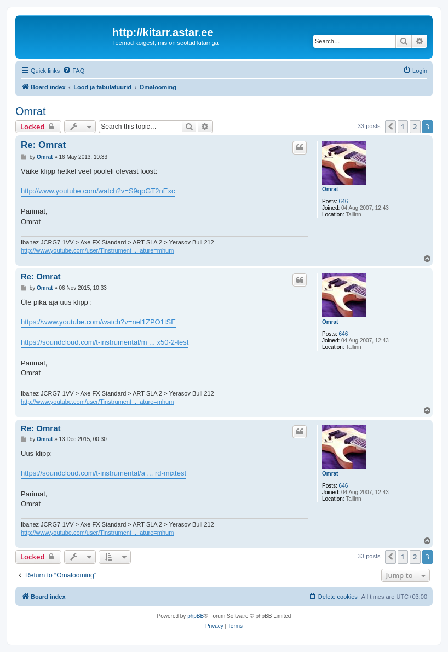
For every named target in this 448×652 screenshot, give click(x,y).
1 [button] (403, 126)
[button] (390, 126)
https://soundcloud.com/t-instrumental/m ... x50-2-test (104, 342)
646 (343, 201)
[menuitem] (73, 70)
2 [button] (415, 126)
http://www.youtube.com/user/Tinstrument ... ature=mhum (97, 250)
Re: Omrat (43, 145)
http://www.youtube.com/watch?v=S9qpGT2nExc (98, 191)
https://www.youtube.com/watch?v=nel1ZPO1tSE (98, 322)
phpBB (195, 616)
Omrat (30, 111)
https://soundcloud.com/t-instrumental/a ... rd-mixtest (103, 473)
